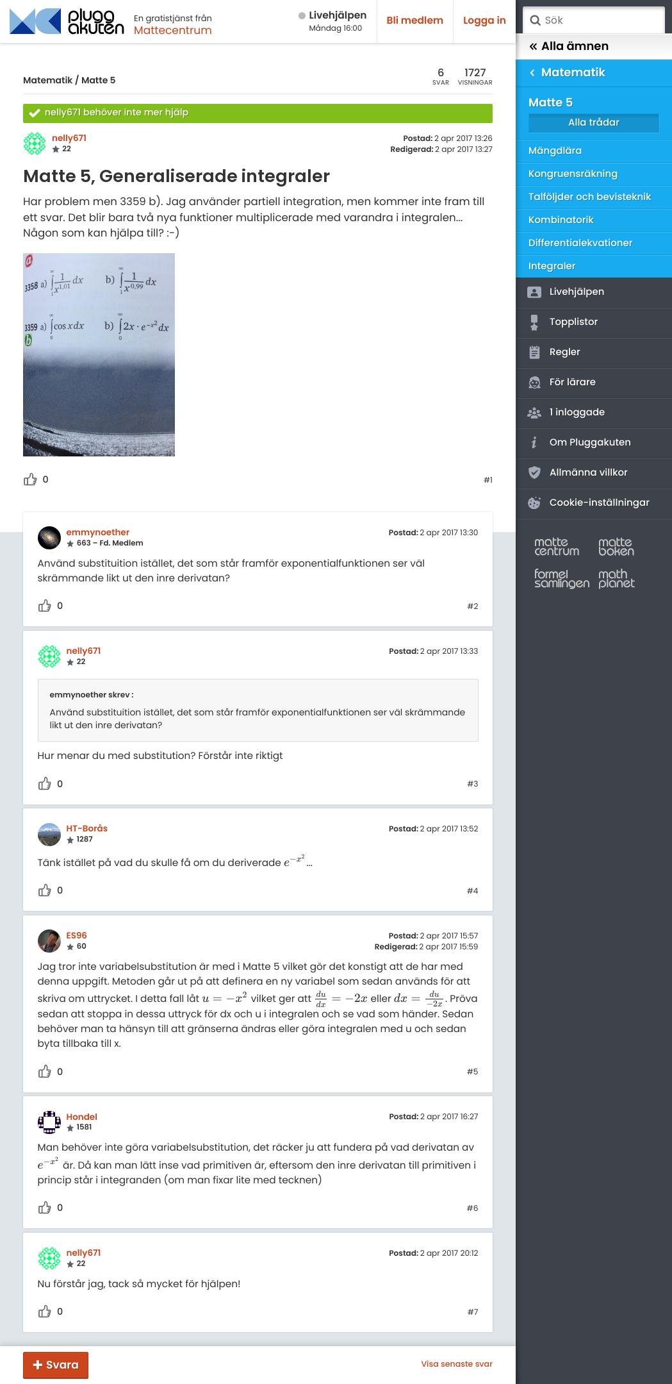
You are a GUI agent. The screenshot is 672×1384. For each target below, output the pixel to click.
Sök (535, 20)
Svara (62, 1364)
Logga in (484, 21)
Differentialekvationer (580, 243)
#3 (472, 785)
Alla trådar (593, 122)
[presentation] (295, 863)
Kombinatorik (561, 220)
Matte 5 (98, 80)
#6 (473, 1209)
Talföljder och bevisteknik (590, 197)
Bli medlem (415, 21)
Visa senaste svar (457, 1365)
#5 (473, 1072)
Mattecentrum (173, 30)
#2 (472, 607)
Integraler (552, 266)
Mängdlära (555, 151)
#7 (473, 1313)
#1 (488, 481)
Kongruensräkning (573, 174)
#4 (473, 892)
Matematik (47, 80)
